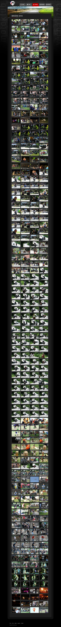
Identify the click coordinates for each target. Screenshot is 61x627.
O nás (23, 4)
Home (12, 17)
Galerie (36, 4)
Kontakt (49, 4)
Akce (29, 4)
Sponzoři (42, 4)
